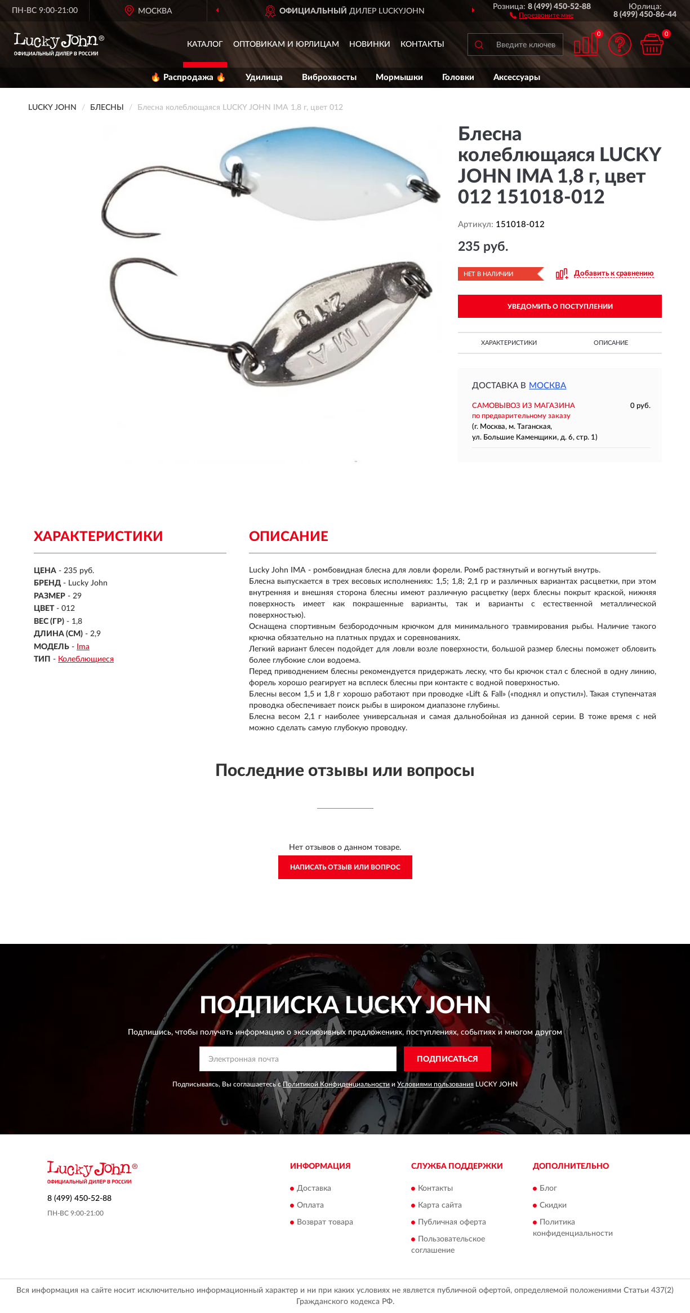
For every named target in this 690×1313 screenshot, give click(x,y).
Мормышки (399, 77)
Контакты (422, 44)
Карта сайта (440, 1205)
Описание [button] (611, 343)
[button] (541, 14)
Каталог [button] (205, 44)
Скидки (553, 1205)
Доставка (314, 1188)
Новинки (369, 44)
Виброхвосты (329, 77)
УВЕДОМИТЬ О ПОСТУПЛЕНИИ (560, 306)
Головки (458, 77)
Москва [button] (547, 386)
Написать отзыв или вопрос (345, 867)
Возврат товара (325, 1222)
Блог (548, 1188)
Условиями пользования (435, 1084)
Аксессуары (516, 77)
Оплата (310, 1205)
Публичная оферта (452, 1222)
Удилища (264, 77)
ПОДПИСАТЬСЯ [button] (447, 1059)
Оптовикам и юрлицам (286, 44)
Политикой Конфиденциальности (336, 1084)
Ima (83, 647)
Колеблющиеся (86, 659)
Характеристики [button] (509, 343)
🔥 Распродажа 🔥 (188, 77)
